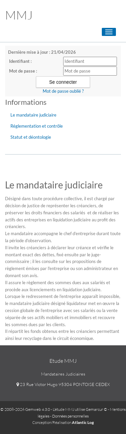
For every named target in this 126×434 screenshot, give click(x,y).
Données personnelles (70, 416)
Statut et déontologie (30, 137)
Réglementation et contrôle (36, 126)
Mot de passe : (23, 71)
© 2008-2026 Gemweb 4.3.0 (25, 409)
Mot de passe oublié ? (63, 91)
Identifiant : (20, 61)
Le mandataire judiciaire (33, 115)
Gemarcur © (96, 409)
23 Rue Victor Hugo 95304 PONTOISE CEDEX (63, 384)
